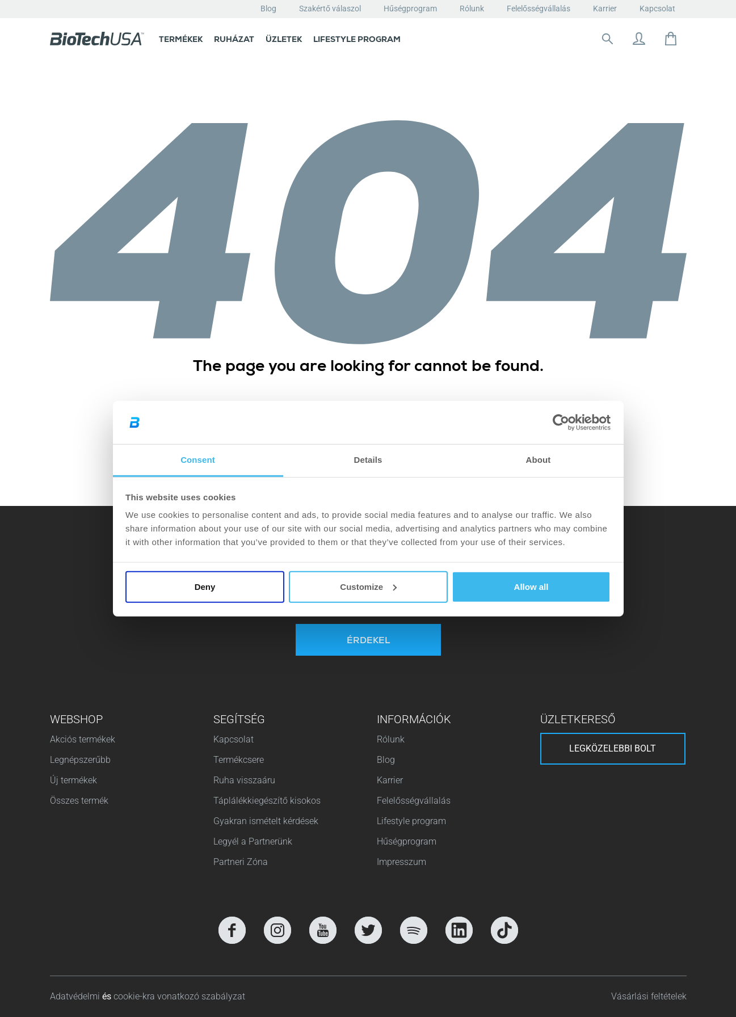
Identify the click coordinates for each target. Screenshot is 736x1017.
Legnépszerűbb (80, 759)
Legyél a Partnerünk (252, 841)
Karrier (605, 8)
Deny (205, 587)
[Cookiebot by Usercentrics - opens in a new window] (561, 422)
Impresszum (401, 861)
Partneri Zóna (240, 861)
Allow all (531, 587)
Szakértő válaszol (330, 8)
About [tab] (538, 460)
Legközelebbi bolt (612, 748)
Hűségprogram (410, 8)
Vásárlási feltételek (649, 996)
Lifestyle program (411, 821)
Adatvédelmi (76, 996)
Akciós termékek (82, 739)
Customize (368, 587)
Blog (268, 8)
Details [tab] (368, 460)
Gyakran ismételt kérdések (265, 821)
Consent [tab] (197, 460)
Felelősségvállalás (538, 8)
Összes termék (79, 800)
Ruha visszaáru (244, 780)
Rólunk (472, 8)
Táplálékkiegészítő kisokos (267, 800)
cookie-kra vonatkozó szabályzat (179, 996)
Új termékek (73, 780)
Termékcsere (238, 759)
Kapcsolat (657, 8)
